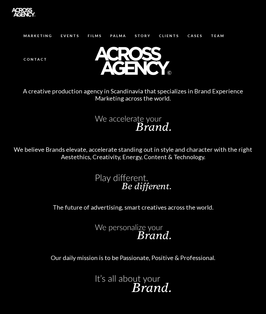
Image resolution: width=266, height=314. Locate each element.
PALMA (118, 36)
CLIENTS (169, 36)
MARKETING (37, 36)
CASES (194, 36)
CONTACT (35, 59)
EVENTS (70, 36)
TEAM (217, 36)
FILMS (95, 36)
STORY (142, 36)
